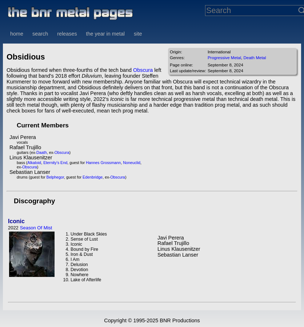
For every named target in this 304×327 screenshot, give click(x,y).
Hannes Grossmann (103, 162)
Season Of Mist (36, 227)
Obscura (143, 70)
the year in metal (105, 34)
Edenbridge (93, 177)
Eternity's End (55, 162)
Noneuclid (131, 162)
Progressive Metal (224, 58)
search (40, 34)
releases (67, 34)
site (138, 34)
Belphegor (55, 177)
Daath (41, 152)
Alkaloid (34, 162)
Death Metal (254, 58)
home (16, 34)
